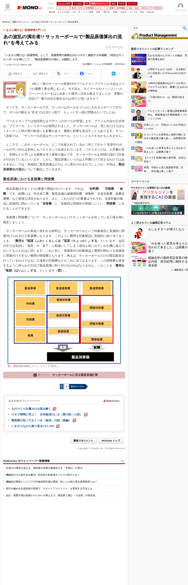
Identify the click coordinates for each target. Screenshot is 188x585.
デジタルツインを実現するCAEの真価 (150, 188)
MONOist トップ (111, 440)
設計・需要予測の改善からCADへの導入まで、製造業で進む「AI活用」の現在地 (50, 495)
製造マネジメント (21, 22)
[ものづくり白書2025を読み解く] (33, 408)
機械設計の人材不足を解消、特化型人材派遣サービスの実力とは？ (43, 474)
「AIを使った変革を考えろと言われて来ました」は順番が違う (168, 247)
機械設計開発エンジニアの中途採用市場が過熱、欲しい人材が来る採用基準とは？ (51, 481)
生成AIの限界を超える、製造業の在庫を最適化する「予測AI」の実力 (44, 468)
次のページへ (77, 386)
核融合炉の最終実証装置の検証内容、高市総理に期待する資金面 (168, 261)
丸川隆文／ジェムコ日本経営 (97, 64)
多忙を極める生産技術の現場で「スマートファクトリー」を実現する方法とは (49, 488)
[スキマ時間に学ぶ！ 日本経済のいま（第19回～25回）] (49, 414)
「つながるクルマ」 (141, 203)
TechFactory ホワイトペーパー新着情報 (26, 461)
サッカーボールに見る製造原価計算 (65, 374)
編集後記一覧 (181, 269)
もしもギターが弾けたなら (166, 229)
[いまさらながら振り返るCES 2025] (35, 426)
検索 (185, 28)
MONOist (6, 22)
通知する (43, 73)
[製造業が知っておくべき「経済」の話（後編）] (43, 420)
